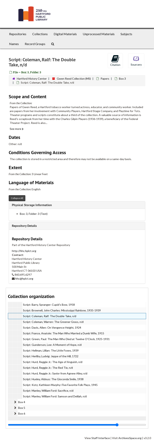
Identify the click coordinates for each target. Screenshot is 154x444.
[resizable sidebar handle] (77, 424)
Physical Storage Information (32, 205)
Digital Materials (65, 34)
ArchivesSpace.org (130, 438)
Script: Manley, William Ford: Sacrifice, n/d (48, 390)
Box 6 (21, 413)
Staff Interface (100, 438)
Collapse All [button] (17, 198)
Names (14, 44)
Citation (115, 60)
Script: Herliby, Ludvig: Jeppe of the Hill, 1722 (50, 356)
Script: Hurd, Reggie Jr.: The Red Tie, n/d (48, 367)
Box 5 (21, 407)
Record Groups (35, 44)
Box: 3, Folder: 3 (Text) (34, 213)
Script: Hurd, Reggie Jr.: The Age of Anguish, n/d (52, 362)
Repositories (17, 34)
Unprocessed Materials (99, 34)
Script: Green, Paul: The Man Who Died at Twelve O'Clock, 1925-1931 (66, 339)
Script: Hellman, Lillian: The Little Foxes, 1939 (51, 350)
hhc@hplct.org (24, 278)
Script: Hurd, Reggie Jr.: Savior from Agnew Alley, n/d (55, 373)
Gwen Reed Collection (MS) (74, 78)
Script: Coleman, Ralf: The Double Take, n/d (49, 316)
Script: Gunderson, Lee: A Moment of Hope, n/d (52, 344)
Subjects (126, 34)
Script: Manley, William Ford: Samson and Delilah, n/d (55, 396)
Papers (105, 78)
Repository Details (24, 226)
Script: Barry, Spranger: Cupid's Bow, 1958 (49, 304)
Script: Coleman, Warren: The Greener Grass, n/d (53, 321)
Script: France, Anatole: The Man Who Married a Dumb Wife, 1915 (63, 333)
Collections (40, 34)
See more (17, 128)
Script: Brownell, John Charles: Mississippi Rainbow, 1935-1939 (62, 310)
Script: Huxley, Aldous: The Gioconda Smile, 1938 (53, 379)
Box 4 (21, 402)
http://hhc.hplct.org (24, 251)
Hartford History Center (32, 78)
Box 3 (122, 78)
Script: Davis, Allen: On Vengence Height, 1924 (52, 327)
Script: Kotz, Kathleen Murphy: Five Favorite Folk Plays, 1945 (60, 384)
